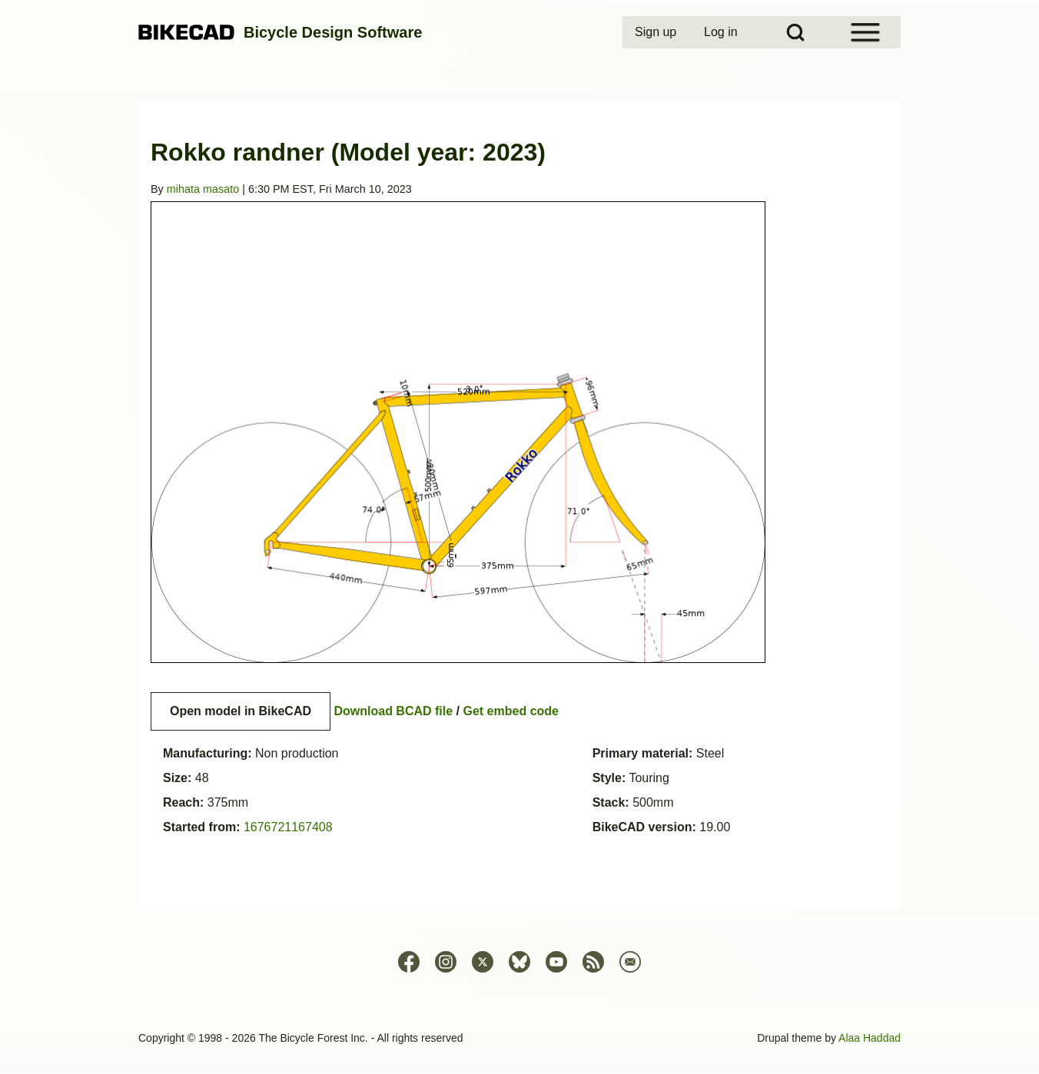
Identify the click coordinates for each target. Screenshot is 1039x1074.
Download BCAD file (393, 711)
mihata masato (203, 189)
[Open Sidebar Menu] (865, 32)
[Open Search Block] (795, 32)
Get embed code (511, 711)
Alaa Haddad (869, 1038)
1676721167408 (288, 827)
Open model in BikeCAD (240, 711)
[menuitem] (657, 32)
